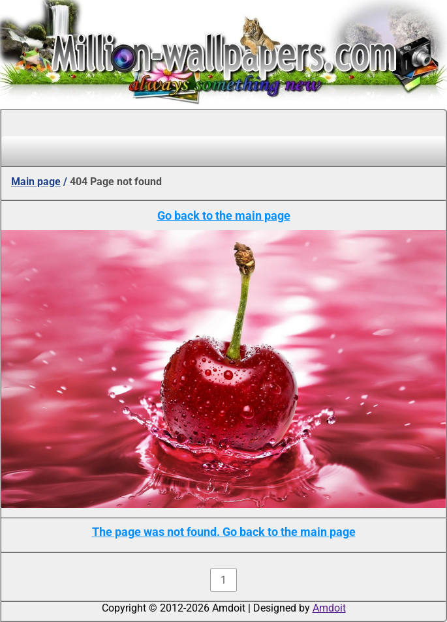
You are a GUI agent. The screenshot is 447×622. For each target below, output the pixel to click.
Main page (36, 181)
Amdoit (329, 608)
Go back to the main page (223, 215)
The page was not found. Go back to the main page (224, 532)
